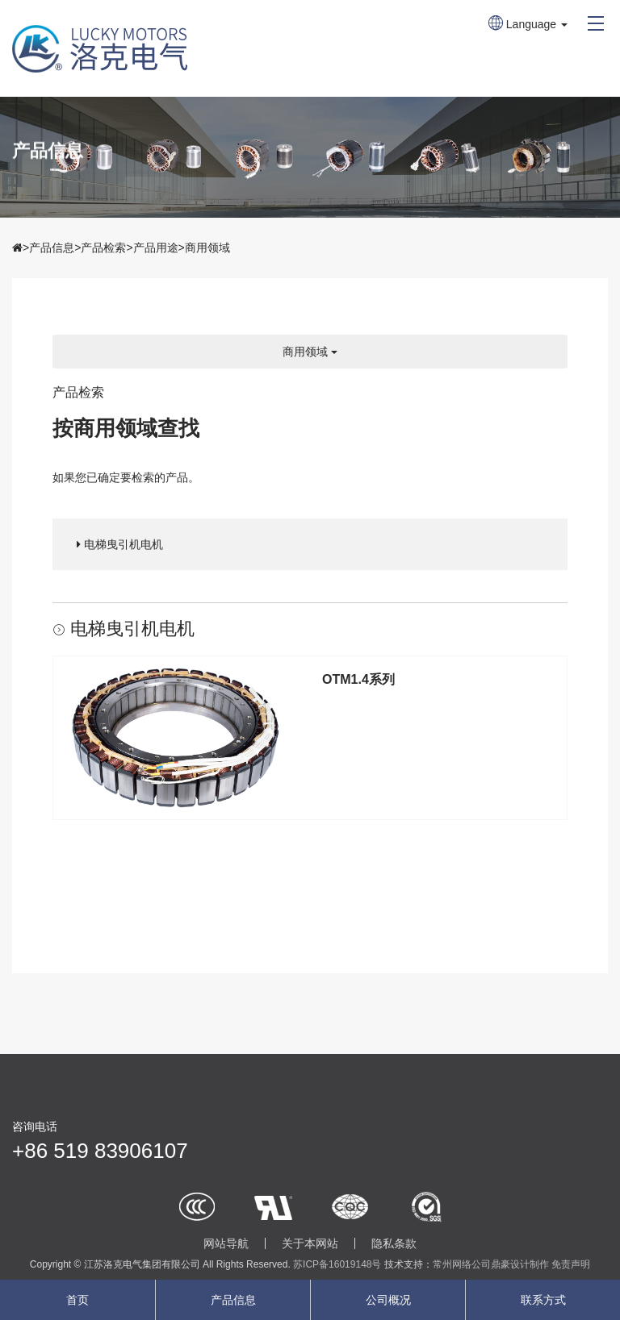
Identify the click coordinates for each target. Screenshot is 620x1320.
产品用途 (155, 247)
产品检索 (103, 247)
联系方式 (543, 1299)
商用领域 (207, 247)
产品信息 (51, 247)
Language (528, 24)
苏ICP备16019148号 (337, 1264)
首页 (77, 1299)
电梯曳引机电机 (120, 544)
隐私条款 (394, 1243)
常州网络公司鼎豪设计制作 (491, 1264)
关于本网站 (310, 1243)
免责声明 (570, 1264)
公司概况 (388, 1299)
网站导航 (226, 1243)
